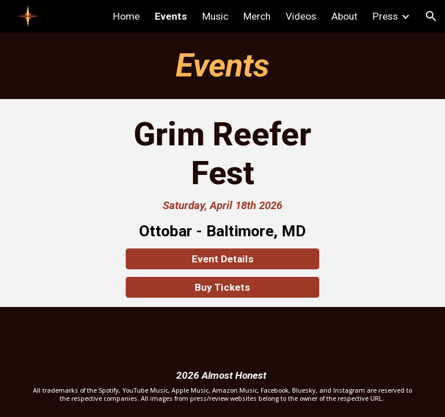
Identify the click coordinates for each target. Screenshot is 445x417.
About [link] (344, 16)
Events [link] (171, 16)
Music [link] (215, 16)
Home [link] (126, 16)
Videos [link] (301, 16)
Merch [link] (257, 16)
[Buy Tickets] (222, 287)
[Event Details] (222, 259)
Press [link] (385, 16)
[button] (431, 16)
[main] (223, 66)
